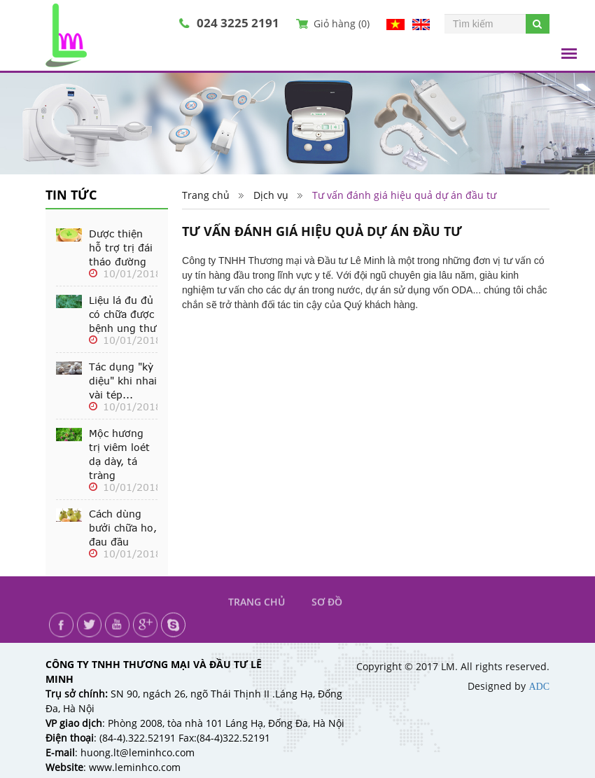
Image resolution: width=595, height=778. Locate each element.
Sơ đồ (327, 609)
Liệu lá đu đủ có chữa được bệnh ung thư (122, 314)
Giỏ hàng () (342, 23)
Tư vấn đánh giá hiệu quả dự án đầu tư (404, 196)
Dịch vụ (270, 196)
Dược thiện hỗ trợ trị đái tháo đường (121, 248)
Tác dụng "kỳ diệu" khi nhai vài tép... (123, 381)
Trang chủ (206, 196)
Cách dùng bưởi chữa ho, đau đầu (123, 528)
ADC (539, 686)
